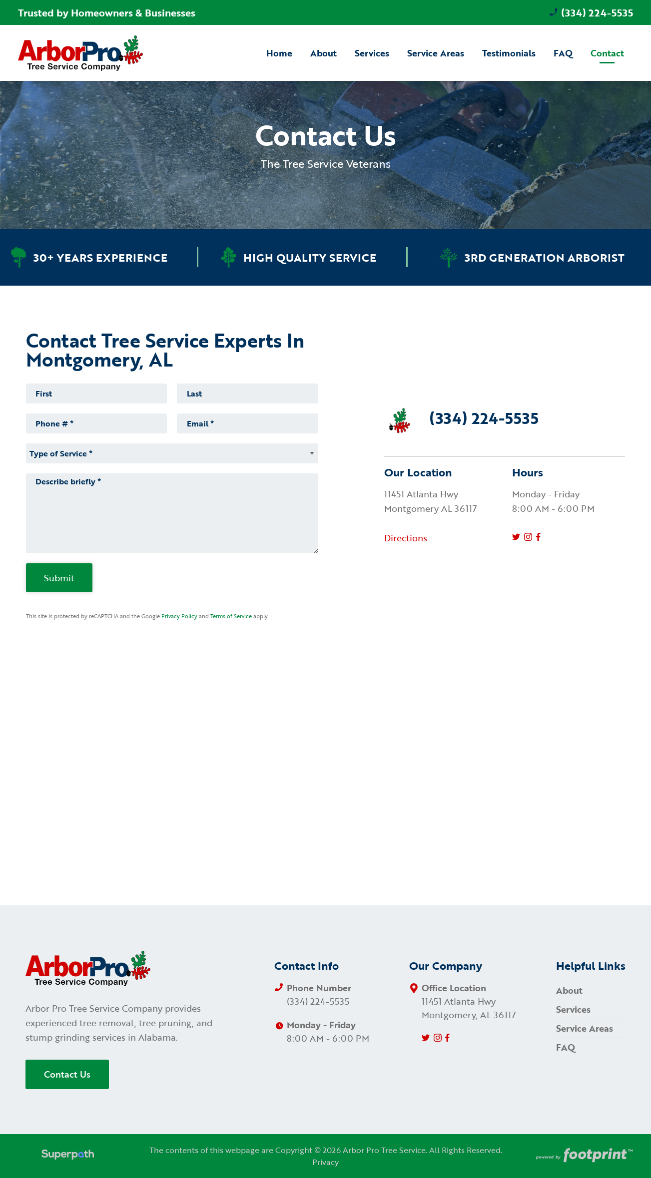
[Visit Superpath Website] (67, 1156)
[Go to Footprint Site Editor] (583, 1156)
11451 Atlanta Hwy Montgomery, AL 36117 (469, 1008)
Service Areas (584, 1028)
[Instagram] (528, 537)
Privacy (325, 1162)
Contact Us (67, 1074)
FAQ (565, 1047)
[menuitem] (279, 52)
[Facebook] (538, 537)
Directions (405, 537)
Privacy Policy (179, 616)
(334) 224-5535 (591, 12)
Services (573, 1009)
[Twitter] (516, 537)
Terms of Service (231, 616)
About (569, 990)
